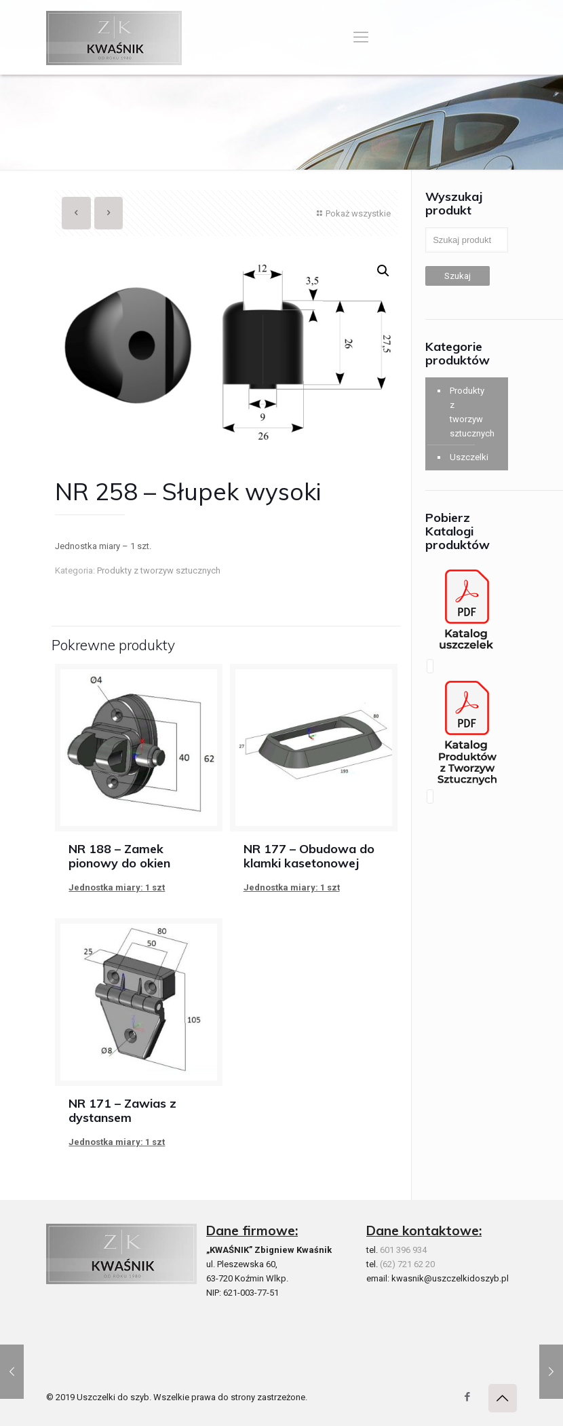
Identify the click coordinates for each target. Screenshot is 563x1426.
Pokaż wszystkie (352, 213)
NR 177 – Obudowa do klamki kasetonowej (309, 856)
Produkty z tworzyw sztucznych (158, 570)
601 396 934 (403, 1250)
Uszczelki (468, 457)
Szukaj (457, 276)
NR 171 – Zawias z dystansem (122, 1110)
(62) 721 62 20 (407, 1264)
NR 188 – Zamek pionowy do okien (119, 856)
